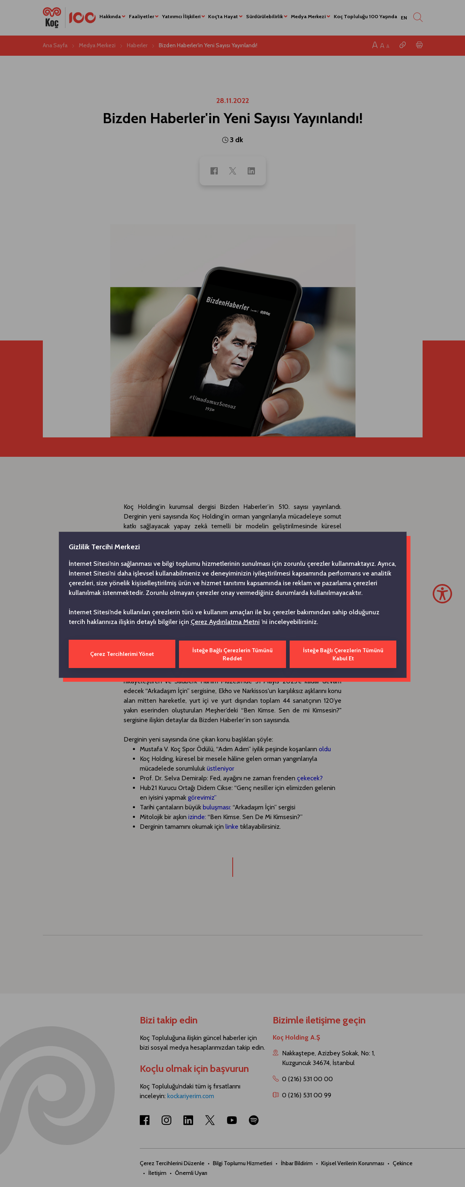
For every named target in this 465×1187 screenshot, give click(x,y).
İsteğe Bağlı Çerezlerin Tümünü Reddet (232, 654)
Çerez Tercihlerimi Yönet (122, 654)
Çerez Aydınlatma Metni (225, 622)
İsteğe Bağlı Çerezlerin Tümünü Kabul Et (343, 654)
